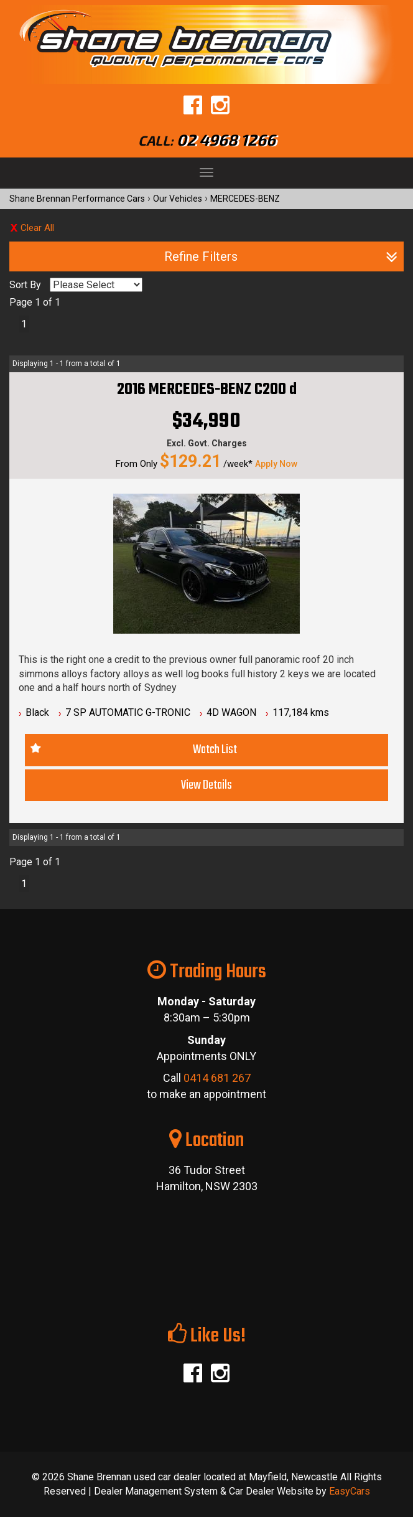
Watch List (215, 749)
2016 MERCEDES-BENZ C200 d (207, 389)
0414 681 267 (217, 1077)
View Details (206, 785)
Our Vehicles (177, 199)
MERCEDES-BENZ (245, 199)
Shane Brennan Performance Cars (77, 199)
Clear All (37, 227)
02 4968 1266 (226, 139)
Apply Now (276, 464)
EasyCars (349, 1491)
